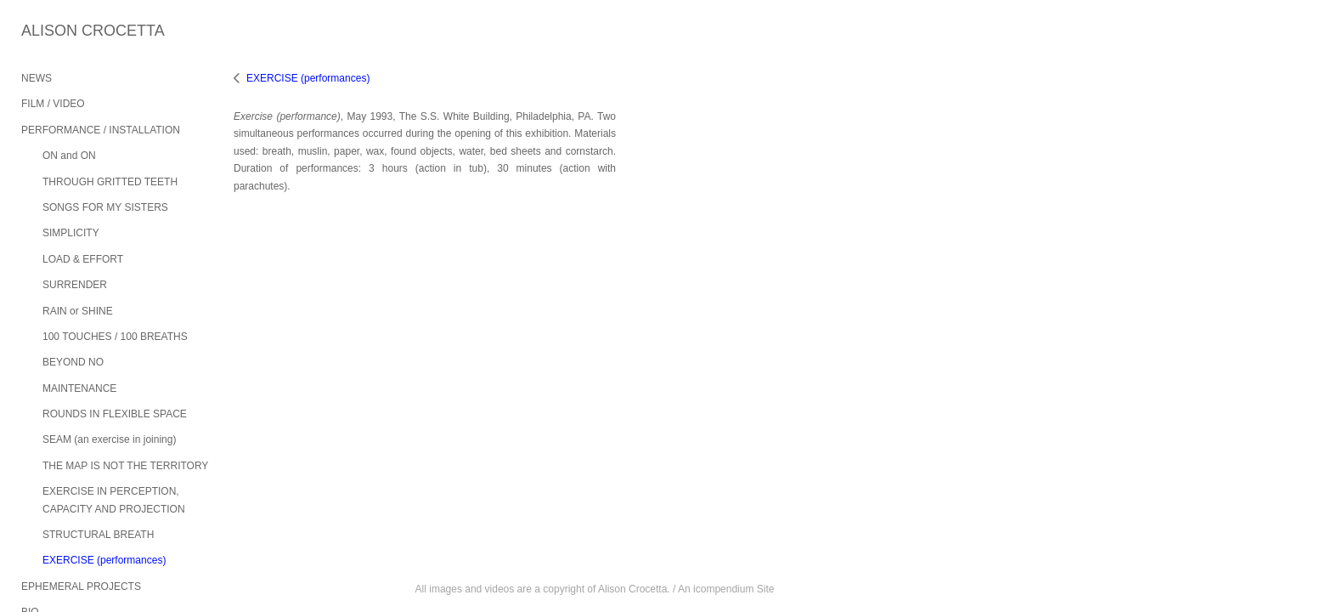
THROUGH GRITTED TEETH (110, 182)
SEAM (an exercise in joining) (109, 439)
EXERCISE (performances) (104, 560)
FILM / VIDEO (53, 104)
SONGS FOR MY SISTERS (105, 207)
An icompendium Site (726, 589)
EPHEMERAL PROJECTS (81, 586)
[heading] (63, 31)
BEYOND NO (73, 362)
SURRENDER (74, 285)
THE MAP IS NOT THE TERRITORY (125, 466)
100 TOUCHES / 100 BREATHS (115, 337)
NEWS (36, 78)
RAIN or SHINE (77, 311)
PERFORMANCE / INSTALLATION (100, 130)
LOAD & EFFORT (82, 259)
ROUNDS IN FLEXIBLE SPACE (114, 414)
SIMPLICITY (70, 233)
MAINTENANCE (79, 388)
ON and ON (69, 156)
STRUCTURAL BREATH (98, 535)
